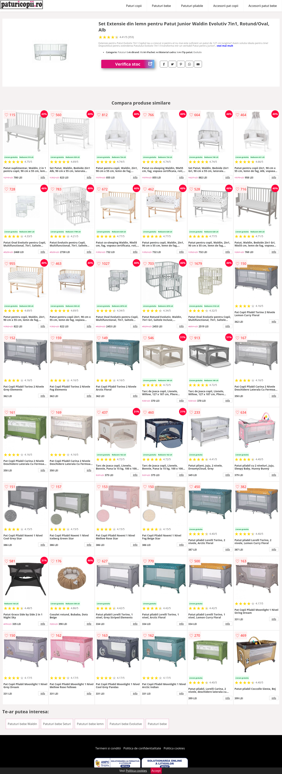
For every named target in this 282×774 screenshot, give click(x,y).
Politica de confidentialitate (142, 748)
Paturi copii (134, 6)
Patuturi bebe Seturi (57, 724)
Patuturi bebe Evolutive (126, 724)
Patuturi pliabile (192, 6)
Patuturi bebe (161, 6)
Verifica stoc (134, 64)
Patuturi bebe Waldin (22, 724)
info (43, 177)
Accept (156, 771)
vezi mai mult (225, 45)
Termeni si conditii (108, 748)
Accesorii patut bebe (262, 6)
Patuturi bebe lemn (90, 724)
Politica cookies (174, 748)
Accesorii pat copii (225, 6)
